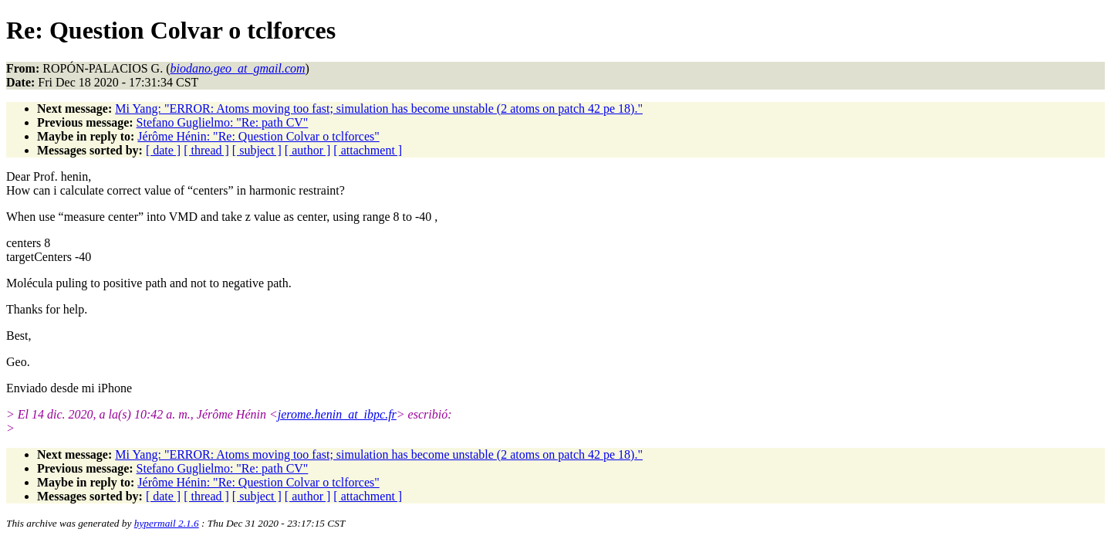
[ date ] (163, 150)
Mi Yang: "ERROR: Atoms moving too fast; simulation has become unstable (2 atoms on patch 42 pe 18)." (379, 108)
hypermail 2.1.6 (166, 523)
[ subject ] (257, 150)
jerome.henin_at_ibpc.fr (337, 414)
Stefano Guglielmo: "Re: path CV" (223, 122)
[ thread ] (206, 150)
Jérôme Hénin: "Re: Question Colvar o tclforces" (258, 136)
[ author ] (308, 150)
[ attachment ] (367, 150)
